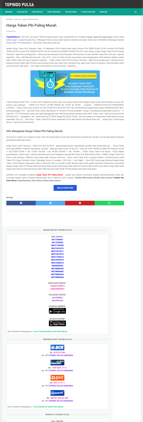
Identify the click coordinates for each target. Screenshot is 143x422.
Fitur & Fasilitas (89, 9)
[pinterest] (61, 230)
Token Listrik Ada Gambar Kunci (117, 336)
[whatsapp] (83, 230)
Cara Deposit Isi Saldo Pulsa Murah (118, 363)
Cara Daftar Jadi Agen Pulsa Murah (118, 284)
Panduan (104, 9)
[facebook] (17, 230)
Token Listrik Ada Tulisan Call (116, 303)
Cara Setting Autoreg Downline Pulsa (119, 317)
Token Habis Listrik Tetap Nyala (117, 342)
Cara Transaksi (55, 9)
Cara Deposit (38, 9)
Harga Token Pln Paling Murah (80, 41)
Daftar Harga (72, 9)
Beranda (10, 9)
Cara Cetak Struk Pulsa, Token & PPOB (120, 375)
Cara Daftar (23, 9)
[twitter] (39, 230)
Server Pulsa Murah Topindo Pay (63, 418)
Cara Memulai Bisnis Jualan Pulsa (118, 289)
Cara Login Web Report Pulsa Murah (119, 322)
